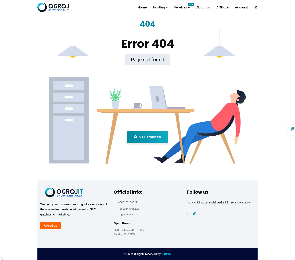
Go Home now (147, 137)
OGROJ (166, 254)
